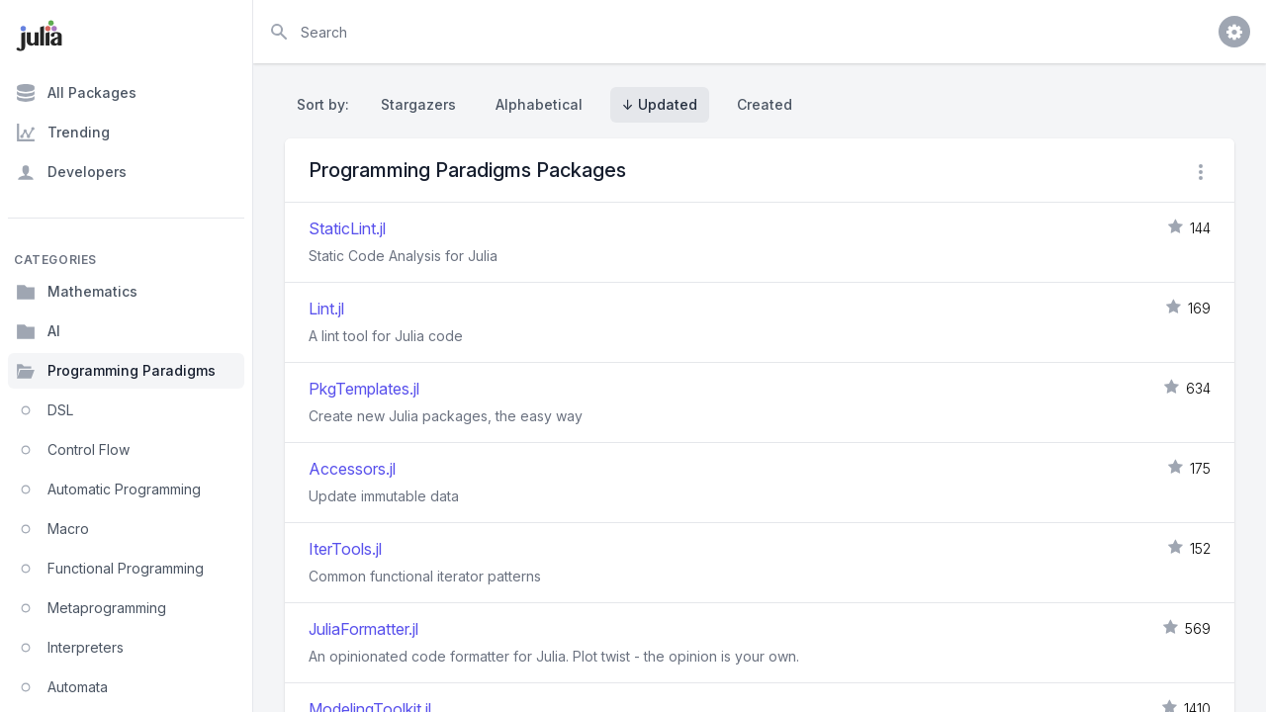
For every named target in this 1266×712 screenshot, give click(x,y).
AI (38, 331)
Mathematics (76, 292)
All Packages (76, 93)
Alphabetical (539, 104)
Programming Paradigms (116, 371)
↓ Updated (659, 104)
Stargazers (418, 104)
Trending (63, 132)
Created (764, 104)
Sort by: (327, 104)
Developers (71, 172)
